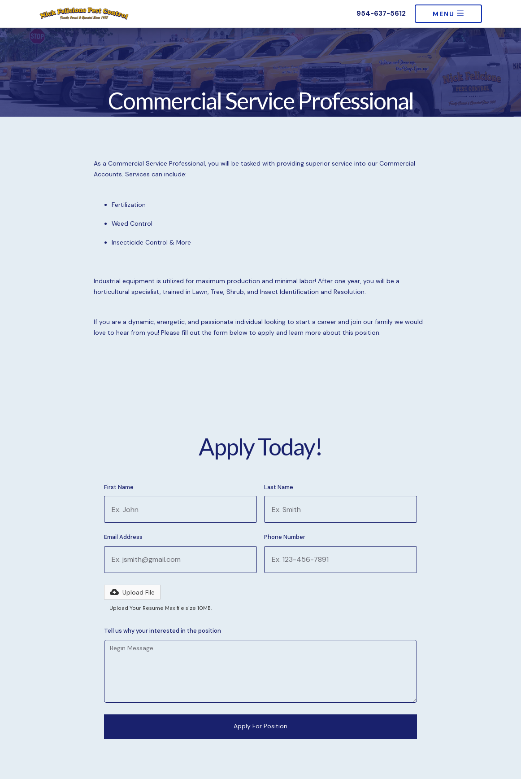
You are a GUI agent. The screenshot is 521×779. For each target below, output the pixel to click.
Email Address (123, 537)
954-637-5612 (381, 13)
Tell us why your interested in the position (162, 631)
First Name (119, 487)
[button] (132, 592)
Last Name (278, 487)
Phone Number (284, 537)
